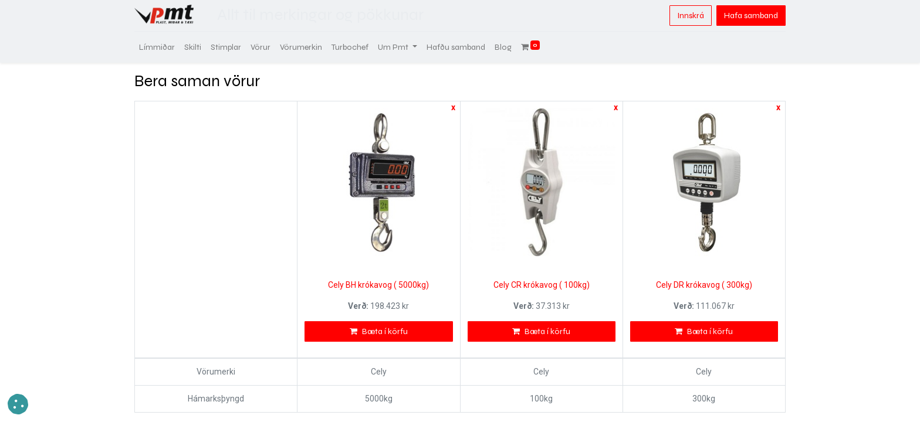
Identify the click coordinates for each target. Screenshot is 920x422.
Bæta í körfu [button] (379, 331)
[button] (18, 404)
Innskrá (690, 16)
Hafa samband (751, 16)
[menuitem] (157, 47)
